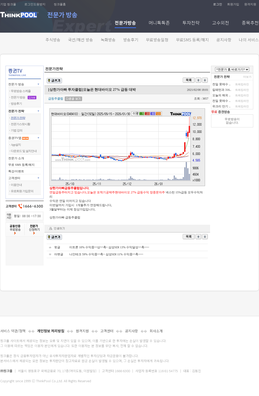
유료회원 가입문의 (22, 191)
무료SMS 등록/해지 (192, 40)
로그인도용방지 (34, 4)
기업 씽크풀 (8, 4)
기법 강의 (16, 130)
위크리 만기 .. (221, 106)
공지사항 (223, 40)
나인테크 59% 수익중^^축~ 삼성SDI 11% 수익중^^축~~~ (106, 254)
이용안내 (16, 185)
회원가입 (233, 4)
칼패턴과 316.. (221, 90)
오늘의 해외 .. (221, 95)
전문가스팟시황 (20, 124)
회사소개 (156, 330)
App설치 (16, 144)
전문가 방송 (16, 84)
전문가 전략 (16, 111)
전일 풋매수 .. (221, 84)
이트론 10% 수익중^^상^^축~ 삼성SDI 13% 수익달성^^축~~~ (109, 247)
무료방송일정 (157, 40)
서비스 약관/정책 (13, 330)
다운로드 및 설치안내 (24, 151)
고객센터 (106, 330)
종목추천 (250, 23)
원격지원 (250, 4)
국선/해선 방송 (80, 40)
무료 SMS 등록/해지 (21, 165)
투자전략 (191, 23)
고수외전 (220, 23)
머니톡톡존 (159, 23)
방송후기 (130, 40)
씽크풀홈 (60, 4)
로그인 (217, 4)
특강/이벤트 (16, 171)
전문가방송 (125, 23)
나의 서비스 (249, 40)
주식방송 (52, 40)
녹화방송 (108, 40)
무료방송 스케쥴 (21, 91)
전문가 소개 (16, 158)
